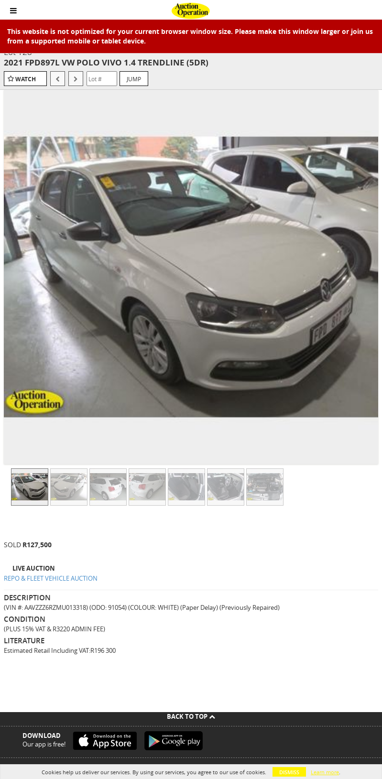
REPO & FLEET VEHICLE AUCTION (51, 578)
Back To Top (191, 716)
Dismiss (289, 772)
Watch (25, 79)
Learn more (325, 772)
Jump (134, 79)
